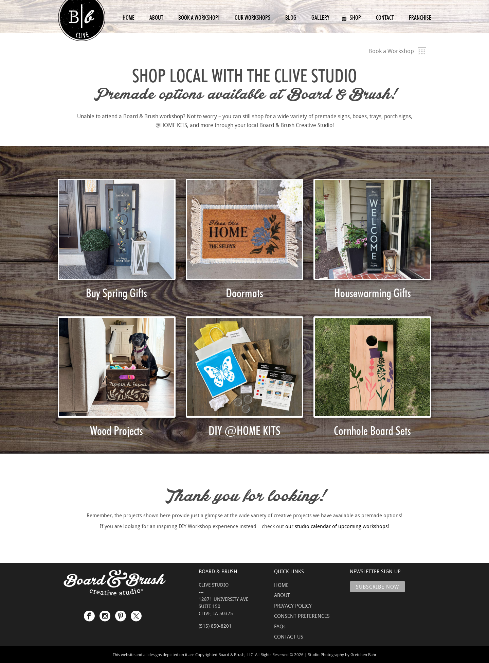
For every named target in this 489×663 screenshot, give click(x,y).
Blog (290, 17)
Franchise (420, 17)
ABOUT (282, 595)
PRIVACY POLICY (293, 605)
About (156, 17)
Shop (351, 17)
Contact (385, 17)
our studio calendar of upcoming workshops (336, 526)
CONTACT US (288, 636)
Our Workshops (252, 17)
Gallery (320, 17)
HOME (281, 584)
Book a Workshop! (199, 17)
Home (128, 17)
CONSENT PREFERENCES (302, 615)
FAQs (280, 626)
